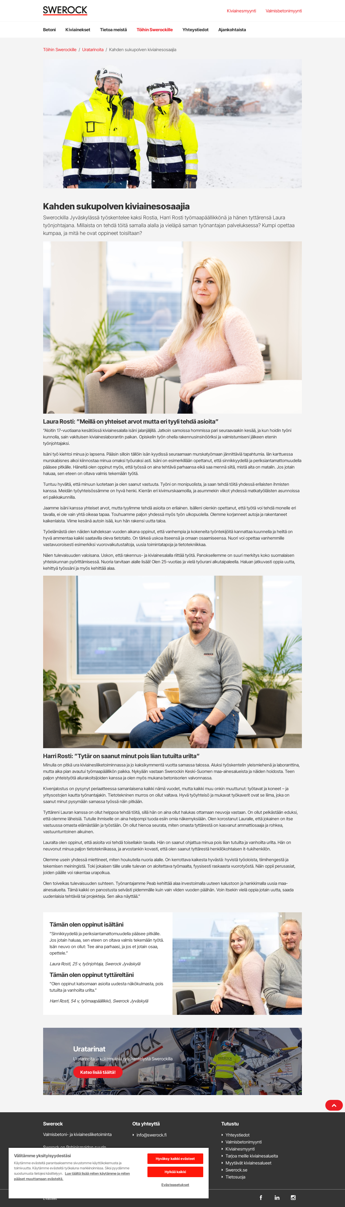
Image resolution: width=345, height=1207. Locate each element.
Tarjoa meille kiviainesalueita (252, 1156)
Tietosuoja (235, 1177)
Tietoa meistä (113, 29)
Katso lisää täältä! (98, 1072)
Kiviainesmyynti (241, 10)
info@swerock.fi (152, 1135)
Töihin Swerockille (155, 29)
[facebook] (260, 1197)
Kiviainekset (77, 29)
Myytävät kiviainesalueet (248, 1163)
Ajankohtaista (232, 29)
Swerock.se (236, 1170)
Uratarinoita (93, 49)
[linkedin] (277, 1197)
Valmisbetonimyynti (284, 10)
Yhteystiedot (195, 29)
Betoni (49, 29)
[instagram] (293, 1197)
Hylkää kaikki (175, 1172)
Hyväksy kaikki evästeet (175, 1158)
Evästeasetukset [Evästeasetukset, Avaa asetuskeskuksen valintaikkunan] (175, 1185)
